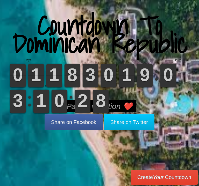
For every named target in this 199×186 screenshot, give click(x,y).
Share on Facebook (73, 122)
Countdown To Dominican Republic (99, 34)
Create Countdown (164, 177)
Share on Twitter (129, 122)
